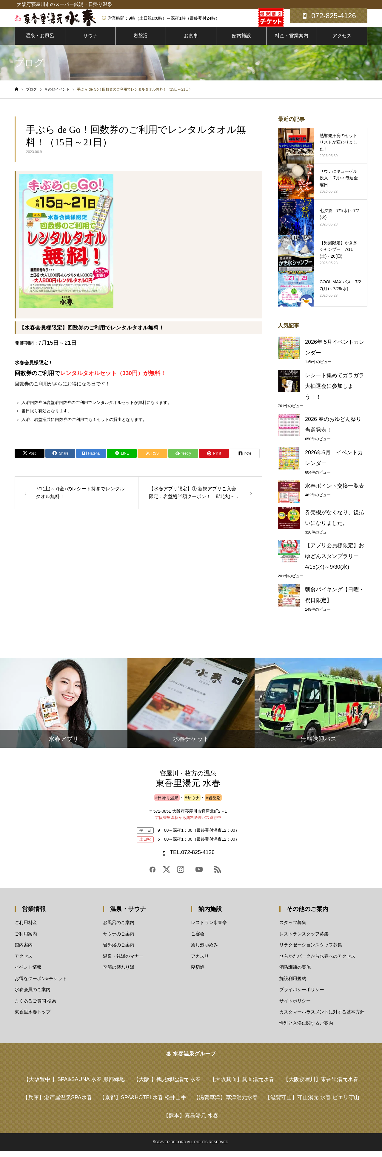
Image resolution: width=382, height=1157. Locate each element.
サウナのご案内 (118, 939)
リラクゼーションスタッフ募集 (310, 950)
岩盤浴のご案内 (118, 950)
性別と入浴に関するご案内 (306, 1028)
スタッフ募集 (292, 928)
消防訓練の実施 (295, 973)
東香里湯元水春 (320, 1085)
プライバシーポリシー (301, 995)
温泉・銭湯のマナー (123, 961)
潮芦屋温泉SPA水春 (57, 1103)
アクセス (342, 41)
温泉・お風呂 (40, 41)
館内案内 (24, 950)
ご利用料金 (26, 928)
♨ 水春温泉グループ (191, 1060)
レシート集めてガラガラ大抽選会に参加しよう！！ (334, 392)
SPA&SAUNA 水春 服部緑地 (74, 1085)
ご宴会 (197, 939)
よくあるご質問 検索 (35, 1006)
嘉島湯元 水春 (190, 1122)
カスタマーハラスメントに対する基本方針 (321, 1017)
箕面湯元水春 (242, 1085)
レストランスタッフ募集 (304, 939)
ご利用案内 (26, 939)
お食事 (191, 41)
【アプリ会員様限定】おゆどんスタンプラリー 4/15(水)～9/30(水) (334, 562)
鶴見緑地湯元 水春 (167, 1085)
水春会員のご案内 (32, 995)
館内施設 (241, 41)
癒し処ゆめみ (204, 950)
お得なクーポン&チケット (41, 984)
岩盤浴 (140, 41)
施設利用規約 (292, 984)
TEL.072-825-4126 (192, 858)
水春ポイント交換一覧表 (334, 492)
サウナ (90, 41)
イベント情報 (28, 973)
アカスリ (200, 961)
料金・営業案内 (291, 41)
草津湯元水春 (225, 1103)
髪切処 (197, 973)
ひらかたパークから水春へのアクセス (317, 961)
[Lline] (122, 459)
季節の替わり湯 (118, 973)
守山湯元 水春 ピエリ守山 (312, 1103)
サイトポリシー (295, 1006)
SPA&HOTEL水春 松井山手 (143, 1103)
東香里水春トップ (32, 1017)
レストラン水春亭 (209, 928)
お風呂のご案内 (118, 928)
